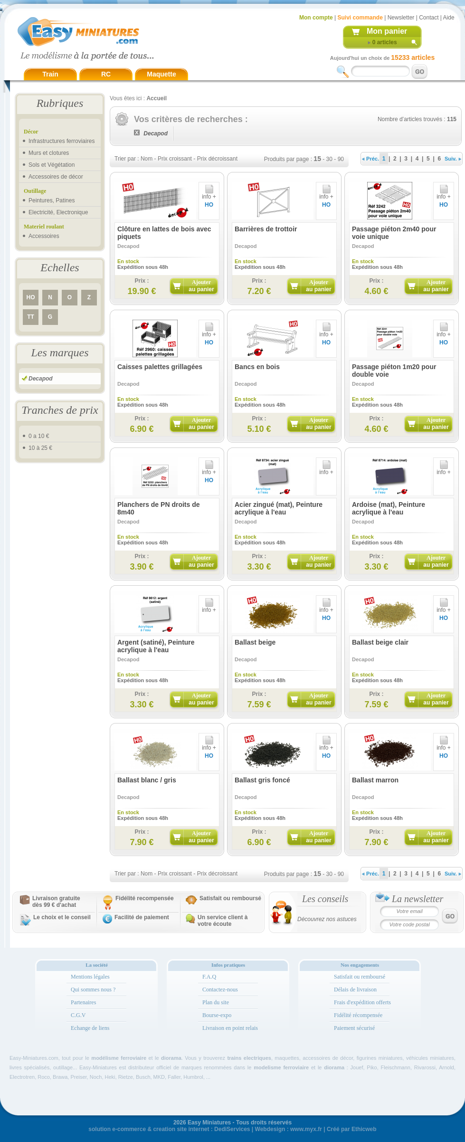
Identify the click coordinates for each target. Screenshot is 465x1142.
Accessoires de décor (55, 176)
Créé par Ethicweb (352, 1129)
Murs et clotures (48, 153)
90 (341, 159)
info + (209, 194)
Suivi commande (359, 17)
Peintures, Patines (51, 200)
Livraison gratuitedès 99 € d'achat (56, 901)
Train (50, 74)
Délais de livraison (355, 989)
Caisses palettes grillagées (159, 367)
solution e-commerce (117, 1129)
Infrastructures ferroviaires (61, 141)
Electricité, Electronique (58, 212)
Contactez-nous (220, 989)
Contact (428, 17)
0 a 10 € (38, 436)
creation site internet (181, 1129)
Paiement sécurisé (354, 1028)
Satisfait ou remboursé (230, 898)
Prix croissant (175, 158)
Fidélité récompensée (358, 1015)
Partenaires (83, 1002)
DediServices (232, 1129)
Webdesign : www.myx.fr (288, 1129)
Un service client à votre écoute (222, 920)
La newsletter (417, 899)
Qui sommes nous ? (93, 989)
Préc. (370, 159)
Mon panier (387, 31)
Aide (449, 17)
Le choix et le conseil (62, 917)
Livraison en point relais (230, 1028)
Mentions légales (90, 976)
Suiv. (453, 159)
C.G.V (78, 1015)
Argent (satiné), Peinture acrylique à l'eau (156, 646)
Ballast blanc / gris (146, 780)
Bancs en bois (257, 367)
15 (317, 158)
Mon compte (316, 17)
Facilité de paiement (141, 917)
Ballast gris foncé (262, 780)
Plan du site (215, 1002)
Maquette (161, 74)
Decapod (40, 378)
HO (31, 297)
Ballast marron (375, 780)
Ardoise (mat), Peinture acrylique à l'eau (388, 508)
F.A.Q (209, 976)
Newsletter (401, 17)
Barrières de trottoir (266, 229)
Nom (146, 158)
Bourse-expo (216, 1015)
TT (30, 317)
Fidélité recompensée (144, 898)
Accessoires (43, 236)
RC (106, 74)
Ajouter (201, 286)
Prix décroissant (217, 158)
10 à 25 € (40, 448)
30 (329, 159)
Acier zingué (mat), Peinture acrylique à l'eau (279, 508)
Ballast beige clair (380, 642)
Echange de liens (90, 1028)
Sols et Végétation (51, 165)
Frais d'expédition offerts (362, 1002)
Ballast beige (255, 642)
